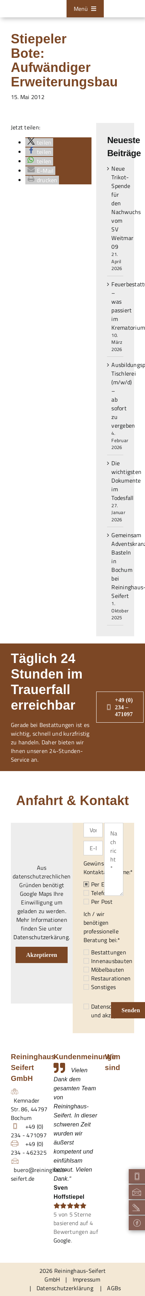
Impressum (87, 1279)
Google (62, 1240)
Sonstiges (103, 987)
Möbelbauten (107, 969)
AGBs (114, 1288)
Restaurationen (111, 978)
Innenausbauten (111, 961)
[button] (39, 142)
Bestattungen (108, 952)
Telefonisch (105, 893)
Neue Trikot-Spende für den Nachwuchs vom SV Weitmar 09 (126, 207)
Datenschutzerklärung (65, 1288)
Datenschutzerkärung (41, 937)
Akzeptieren (41, 955)
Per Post (101, 901)
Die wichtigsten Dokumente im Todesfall (126, 480)
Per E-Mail (104, 884)
